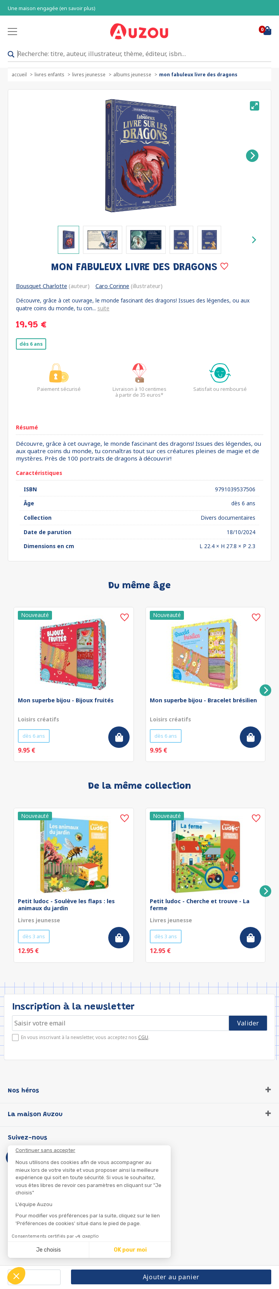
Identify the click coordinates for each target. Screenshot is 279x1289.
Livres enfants (49, 74)
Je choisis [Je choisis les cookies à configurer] (48, 1250)
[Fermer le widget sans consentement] (93, 1150)
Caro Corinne (112, 286)
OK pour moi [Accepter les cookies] (130, 1250)
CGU (143, 1037)
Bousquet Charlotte (41, 286)
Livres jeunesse (89, 74)
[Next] (252, 156)
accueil (19, 74)
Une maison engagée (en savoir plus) (51, 8)
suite (103, 308)
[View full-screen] (254, 106)
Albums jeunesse (132, 74)
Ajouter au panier (171, 1277)
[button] (16, 1275)
